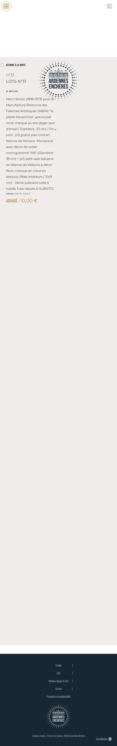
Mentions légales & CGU (58, 681)
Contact (58, 689)
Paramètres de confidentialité (58, 696)
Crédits (59, 665)
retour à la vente (15, 65)
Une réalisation (104, 739)
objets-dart (13, 91)
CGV (58, 673)
